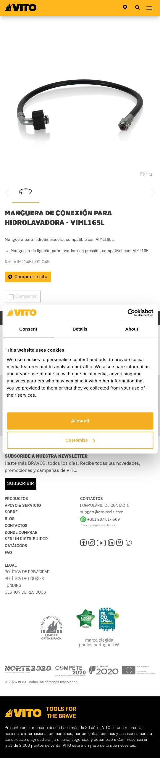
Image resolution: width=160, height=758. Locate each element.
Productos (16, 499)
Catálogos (16, 546)
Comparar (23, 296)
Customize (80, 440)
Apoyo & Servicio (23, 506)
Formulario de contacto (105, 506)
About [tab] (131, 328)
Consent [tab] (28, 328)
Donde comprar (21, 533)
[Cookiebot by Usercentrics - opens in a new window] (127, 313)
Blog (9, 519)
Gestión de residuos (25, 592)
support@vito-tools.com (101, 512)
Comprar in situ (27, 277)
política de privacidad (27, 572)
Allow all (80, 420)
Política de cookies (24, 579)
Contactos (16, 526)
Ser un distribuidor (26, 539)
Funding (13, 586)
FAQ (8, 553)
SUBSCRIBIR (20, 483)
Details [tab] (80, 328)
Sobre (11, 512)
